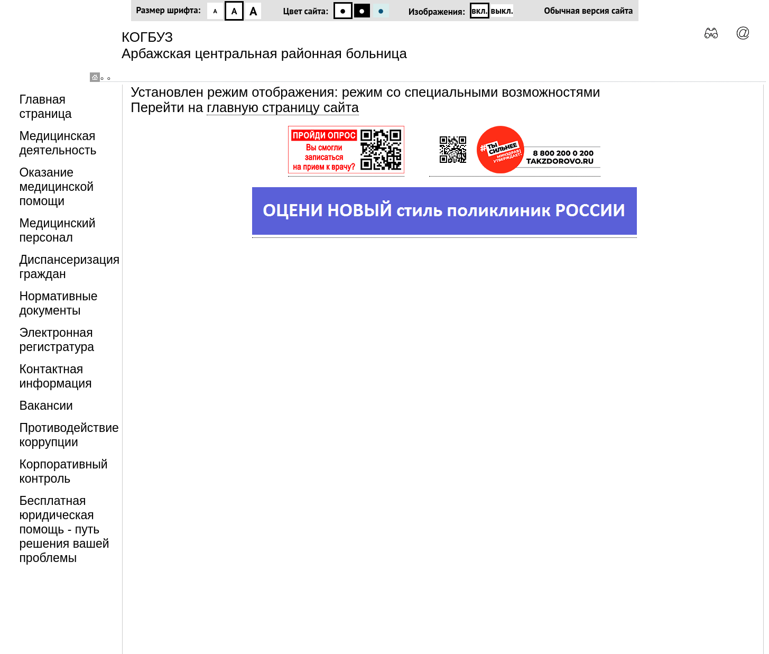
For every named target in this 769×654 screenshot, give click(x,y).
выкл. (502, 10)
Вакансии (46, 405)
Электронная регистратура (56, 340)
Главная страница (45, 107)
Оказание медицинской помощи (56, 186)
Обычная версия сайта (588, 10)
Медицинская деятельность (57, 143)
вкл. (479, 10)
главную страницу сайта (283, 107)
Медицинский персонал (57, 230)
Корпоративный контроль (63, 471)
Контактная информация (55, 376)
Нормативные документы (58, 303)
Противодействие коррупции (68, 435)
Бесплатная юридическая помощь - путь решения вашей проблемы (64, 529)
